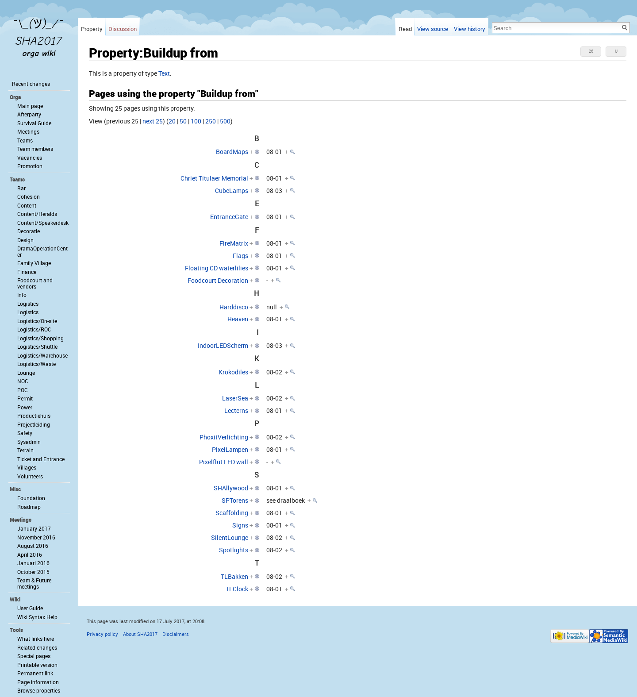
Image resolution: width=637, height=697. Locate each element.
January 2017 (34, 528)
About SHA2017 (140, 634)
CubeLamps (231, 190)
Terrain (25, 450)
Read (405, 29)
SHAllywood (231, 488)
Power (24, 407)
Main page (30, 105)
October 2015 (33, 571)
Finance (26, 271)
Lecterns (236, 410)
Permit (25, 398)
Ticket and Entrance (41, 458)
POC (22, 389)
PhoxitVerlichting (224, 437)
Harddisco (233, 307)
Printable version (37, 664)
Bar (21, 188)
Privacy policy (102, 634)
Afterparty (29, 114)
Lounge (26, 372)
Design (25, 239)
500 (225, 121)
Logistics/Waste (36, 363)
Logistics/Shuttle (37, 346)
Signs (240, 525)
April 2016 (29, 554)
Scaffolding (231, 512)
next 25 (152, 121)
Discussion (122, 29)
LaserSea (235, 398)
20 (172, 121)
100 (196, 121)
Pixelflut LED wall (223, 462)
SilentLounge (229, 537)
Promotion (29, 165)
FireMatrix (233, 243)
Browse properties (38, 690)
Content (26, 205)
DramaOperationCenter (42, 251)
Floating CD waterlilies (216, 268)
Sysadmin (29, 441)
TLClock (237, 589)
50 (183, 121)
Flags (240, 255)
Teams (25, 140)
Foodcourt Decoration (218, 280)
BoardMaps (232, 151)
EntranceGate (229, 216)
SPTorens (235, 500)
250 (210, 121)
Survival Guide (34, 123)
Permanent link (35, 673)
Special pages (33, 655)
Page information (38, 681)
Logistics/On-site (37, 320)
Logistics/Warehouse (42, 355)
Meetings (28, 131)
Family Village (34, 262)
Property (92, 29)
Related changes (37, 647)
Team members (35, 148)
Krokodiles (233, 372)
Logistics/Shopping (40, 338)
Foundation (31, 497)
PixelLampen (230, 449)
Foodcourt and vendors (35, 283)
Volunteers (30, 476)
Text (164, 73)
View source (432, 29)
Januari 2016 (33, 562)
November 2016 (36, 537)
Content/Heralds (37, 213)
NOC (22, 381)
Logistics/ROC (34, 329)
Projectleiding (33, 424)
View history (469, 29)
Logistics (27, 303)
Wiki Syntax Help (37, 616)
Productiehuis (33, 415)
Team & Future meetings (34, 583)
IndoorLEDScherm (223, 345)
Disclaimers (175, 634)
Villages (26, 467)
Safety (24, 432)
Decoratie (28, 231)
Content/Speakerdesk (43, 222)
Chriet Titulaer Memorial (214, 178)
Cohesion (28, 196)
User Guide (30, 608)
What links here (35, 638)
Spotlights (233, 550)
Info (22, 294)
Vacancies (29, 157)
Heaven (237, 319)
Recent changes (31, 83)
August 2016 (32, 545)
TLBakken (234, 576)
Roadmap (29, 506)
